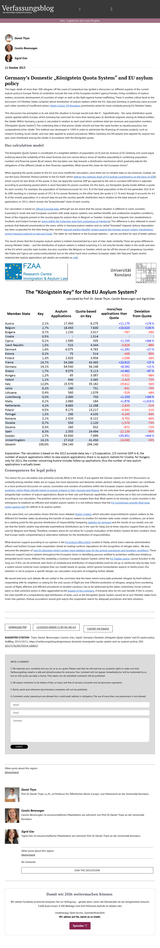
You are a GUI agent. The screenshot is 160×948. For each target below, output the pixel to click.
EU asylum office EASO (77, 542)
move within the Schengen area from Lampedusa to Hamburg (75, 221)
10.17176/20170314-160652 (21, 645)
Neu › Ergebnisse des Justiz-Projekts (80, 20)
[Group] (28, 6)
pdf (75, 257)
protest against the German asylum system (114, 229)
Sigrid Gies (21, 58)
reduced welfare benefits (76, 229)
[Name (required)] (80, 705)
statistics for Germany (99, 522)
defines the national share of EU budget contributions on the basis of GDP (114, 176)
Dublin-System (83, 514)
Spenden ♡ (80, 926)
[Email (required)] (80, 712)
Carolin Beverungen (26, 48)
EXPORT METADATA (98, 628)
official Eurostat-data (47, 208)
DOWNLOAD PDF (18, 627)
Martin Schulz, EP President (65, 105)
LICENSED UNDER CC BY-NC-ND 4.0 (56, 627)
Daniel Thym (22, 38)
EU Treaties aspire (119, 558)
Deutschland (12, 772)
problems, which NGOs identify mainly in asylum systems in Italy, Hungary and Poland (52, 490)
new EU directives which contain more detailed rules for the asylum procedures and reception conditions (91, 550)
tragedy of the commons (81, 590)
